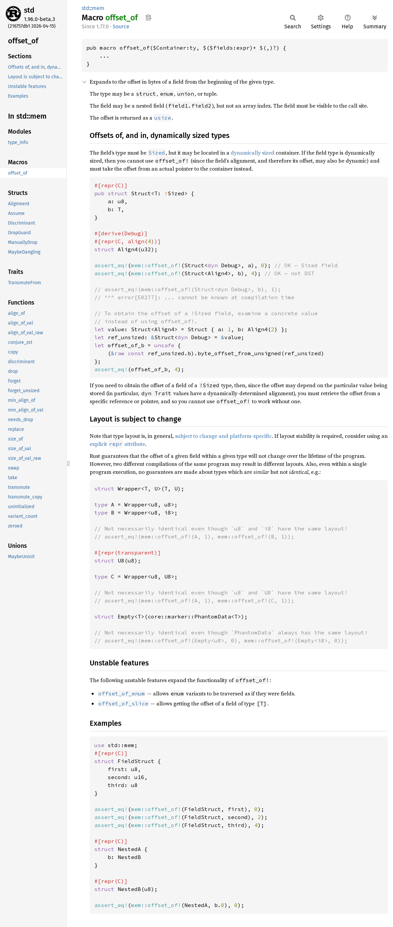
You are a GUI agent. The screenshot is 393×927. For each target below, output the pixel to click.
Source (121, 26)
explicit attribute (117, 444)
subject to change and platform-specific (223, 436)
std (29, 10)
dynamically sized (252, 152)
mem (98, 8)
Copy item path (148, 17)
